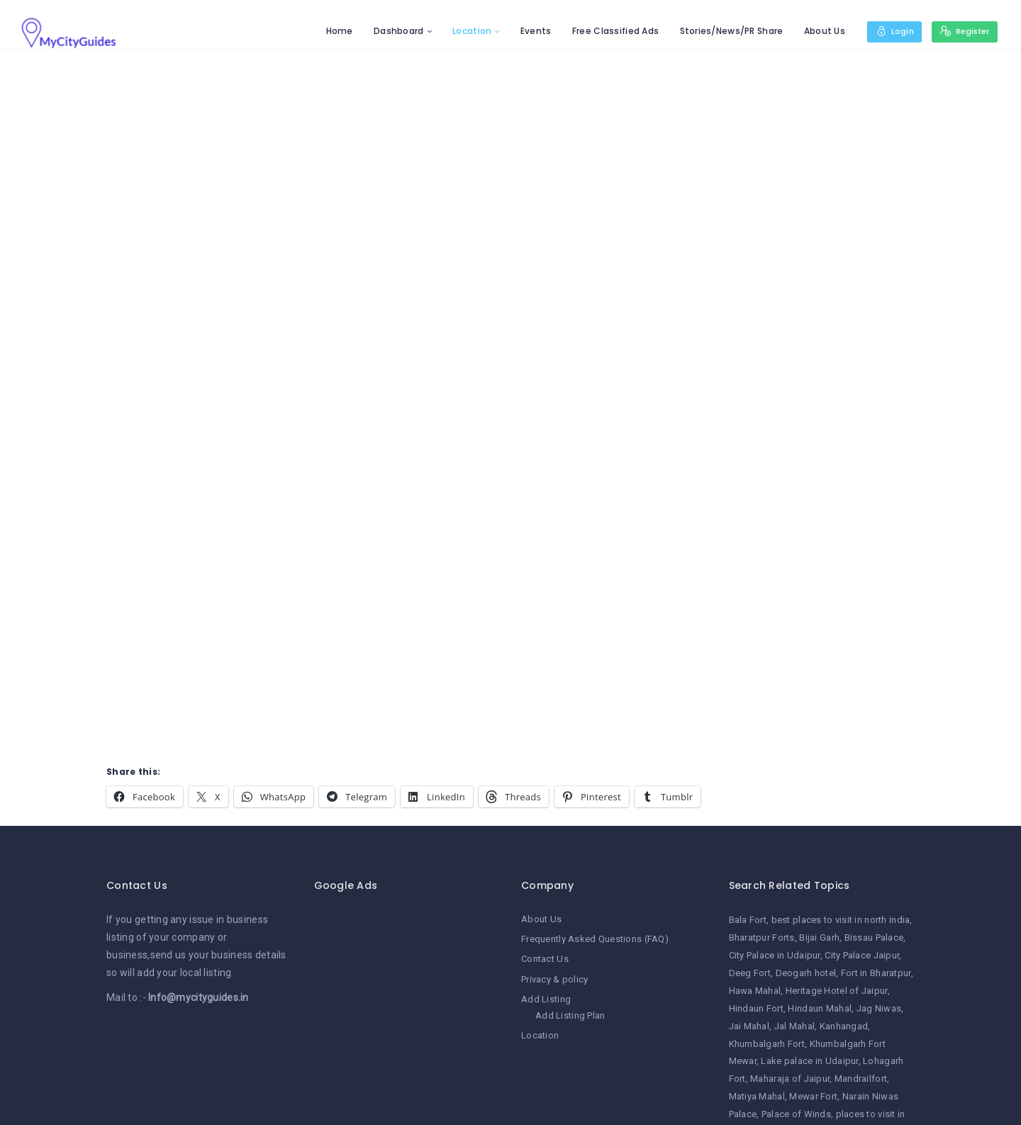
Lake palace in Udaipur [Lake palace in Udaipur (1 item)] (809, 1061)
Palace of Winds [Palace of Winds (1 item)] (796, 1114)
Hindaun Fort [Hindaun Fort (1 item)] (756, 1008)
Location (467, 31)
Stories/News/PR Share (727, 31)
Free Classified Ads (611, 31)
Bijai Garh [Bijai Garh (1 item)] (819, 937)
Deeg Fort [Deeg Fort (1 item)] (750, 973)
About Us (819, 31)
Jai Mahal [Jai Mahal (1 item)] (749, 1026)
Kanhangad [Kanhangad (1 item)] (844, 1026)
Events (531, 31)
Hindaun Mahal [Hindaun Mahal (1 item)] (820, 1008)
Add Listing (546, 999)
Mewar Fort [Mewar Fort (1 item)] (813, 1096)
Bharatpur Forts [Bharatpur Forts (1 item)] (762, 937)
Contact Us (545, 958)
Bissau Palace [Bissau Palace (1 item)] (874, 937)
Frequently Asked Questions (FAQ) (595, 939)
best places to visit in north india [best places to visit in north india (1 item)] (840, 919)
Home (334, 31)
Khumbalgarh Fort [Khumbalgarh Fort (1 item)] (767, 1044)
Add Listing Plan (570, 1015)
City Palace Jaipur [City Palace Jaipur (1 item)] (862, 955)
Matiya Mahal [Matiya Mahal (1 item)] (757, 1096)
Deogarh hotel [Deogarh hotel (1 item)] (806, 973)
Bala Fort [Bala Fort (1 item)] (748, 919)
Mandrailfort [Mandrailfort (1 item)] (861, 1078)
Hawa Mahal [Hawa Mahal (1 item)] (755, 990)
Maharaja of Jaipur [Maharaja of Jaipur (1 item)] (790, 1078)
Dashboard (394, 31)
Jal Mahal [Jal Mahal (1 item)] (794, 1026)
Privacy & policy (554, 979)
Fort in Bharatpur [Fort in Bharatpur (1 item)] (876, 973)
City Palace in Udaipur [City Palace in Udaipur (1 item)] (774, 955)
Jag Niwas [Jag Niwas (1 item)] (879, 1008)
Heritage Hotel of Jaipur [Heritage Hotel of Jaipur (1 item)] (837, 990)
